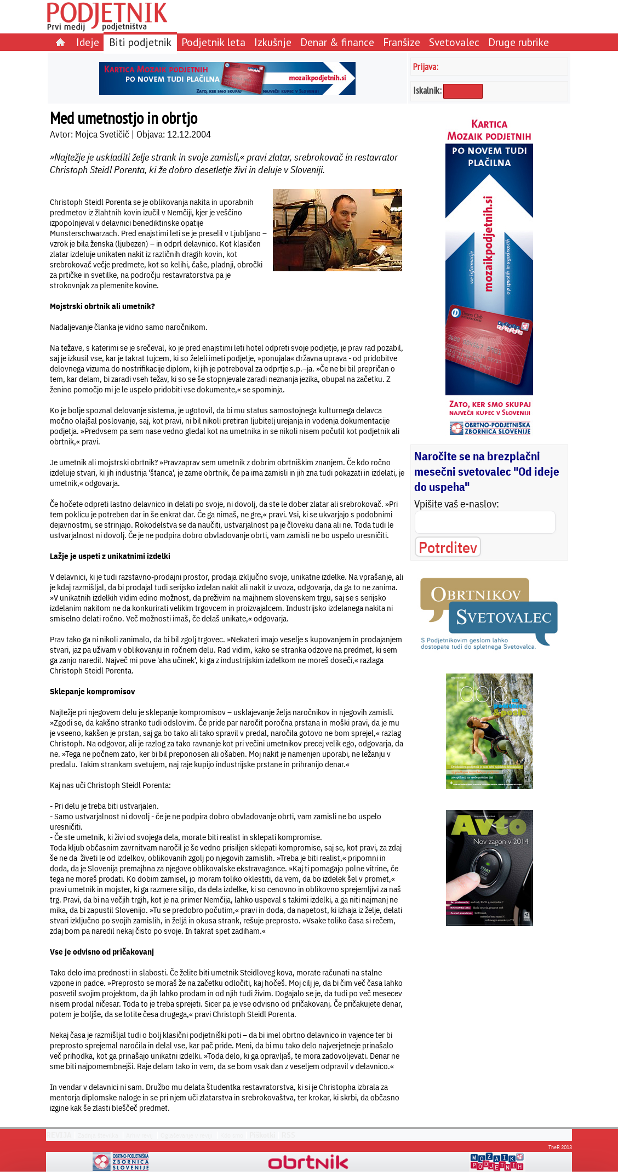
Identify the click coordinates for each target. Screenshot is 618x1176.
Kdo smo (231, 1135)
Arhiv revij (139, 1135)
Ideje (87, 42)
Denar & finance (337, 42)
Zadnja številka (98, 1135)
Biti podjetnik (140, 42)
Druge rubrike (518, 42)
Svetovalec (454, 42)
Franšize (401, 42)
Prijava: (425, 66)
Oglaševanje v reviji (187, 1135)
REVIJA (59, 1135)
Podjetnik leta (213, 42)
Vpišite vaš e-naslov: (456, 503)
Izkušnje (272, 42)
